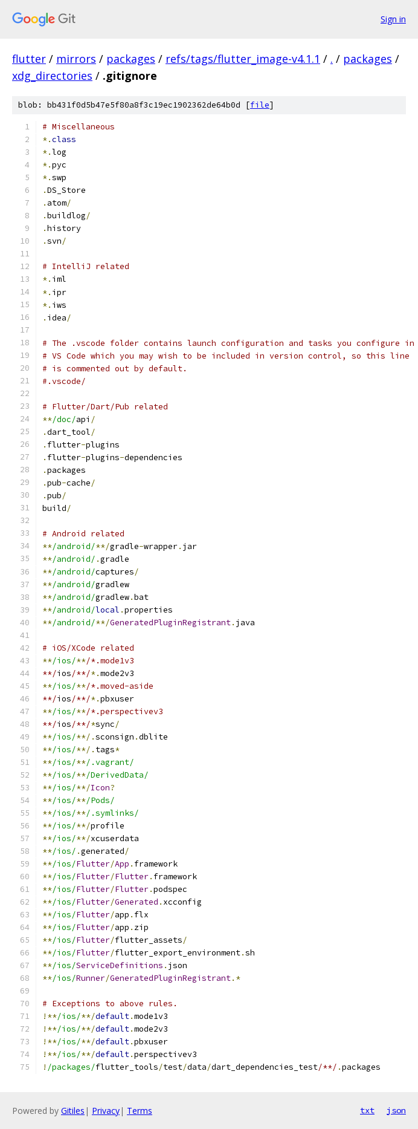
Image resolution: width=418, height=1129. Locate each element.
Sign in (393, 19)
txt (367, 1110)
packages (130, 58)
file (259, 105)
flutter (29, 58)
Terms (139, 1110)
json (396, 1110)
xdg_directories (52, 75)
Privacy (106, 1110)
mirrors (76, 58)
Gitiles (73, 1110)
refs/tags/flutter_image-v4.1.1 (243, 58)
